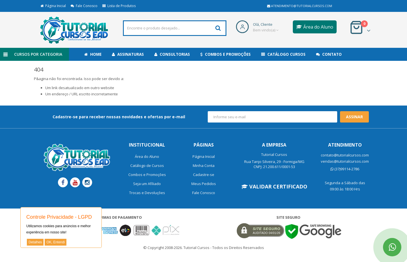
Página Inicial (53, 5)
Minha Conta (204, 165)
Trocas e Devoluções (147, 192)
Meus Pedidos (203, 183)
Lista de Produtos (119, 5)
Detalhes (35, 242)
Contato (329, 54)
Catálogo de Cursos (147, 165)
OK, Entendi (55, 242)
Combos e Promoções (225, 54)
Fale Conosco (84, 5)
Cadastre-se (203, 174)
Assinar (354, 116)
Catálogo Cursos (283, 54)
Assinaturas (128, 54)
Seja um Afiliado (147, 183)
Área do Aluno (314, 27)
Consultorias (172, 54)
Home (92, 54)
